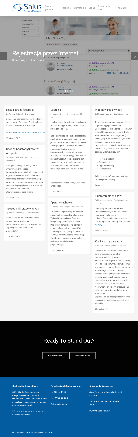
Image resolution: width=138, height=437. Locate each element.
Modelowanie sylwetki (108, 109)
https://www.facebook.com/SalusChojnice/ (25, 132)
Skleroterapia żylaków (108, 196)
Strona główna (49, 8)
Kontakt (122, 7)
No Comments (77, 207)
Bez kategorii (30, 114)
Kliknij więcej (100, 225)
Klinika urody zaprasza (108, 241)
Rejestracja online (104, 8)
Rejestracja (59, 404)
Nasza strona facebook (20, 109)
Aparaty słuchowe (61, 202)
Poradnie (66, 7)
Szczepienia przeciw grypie (23, 208)
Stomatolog (79, 7)
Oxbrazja (55, 109)
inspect (55, 207)
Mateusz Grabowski (16, 114)
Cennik (91, 7)
